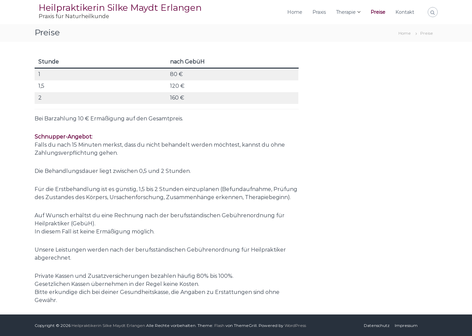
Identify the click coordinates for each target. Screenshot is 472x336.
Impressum (406, 325)
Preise (378, 12)
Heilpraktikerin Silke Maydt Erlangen (120, 7)
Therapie (346, 12)
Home (294, 12)
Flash (219, 325)
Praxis (319, 12)
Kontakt (404, 12)
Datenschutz (377, 325)
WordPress (295, 325)
